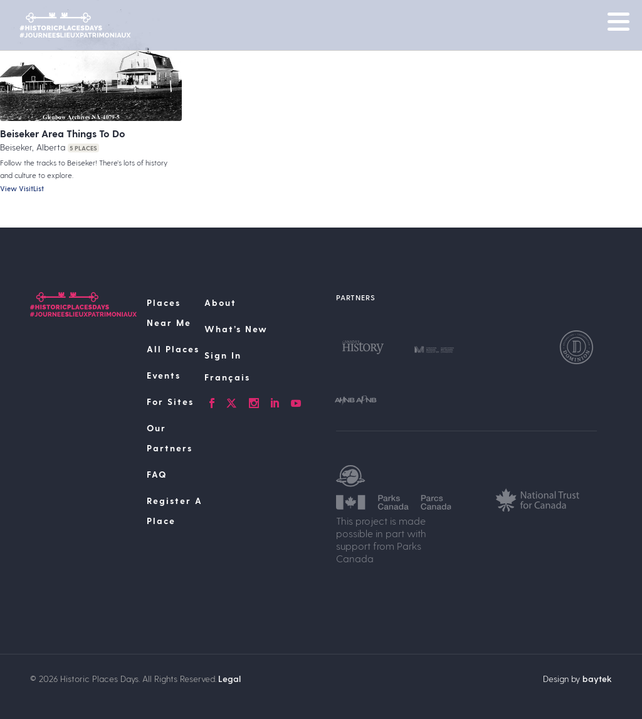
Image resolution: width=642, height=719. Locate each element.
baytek (597, 678)
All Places (173, 349)
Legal (229, 678)
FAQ (157, 474)
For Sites (170, 401)
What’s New (236, 328)
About (220, 302)
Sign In (222, 355)
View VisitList (22, 188)
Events (164, 375)
